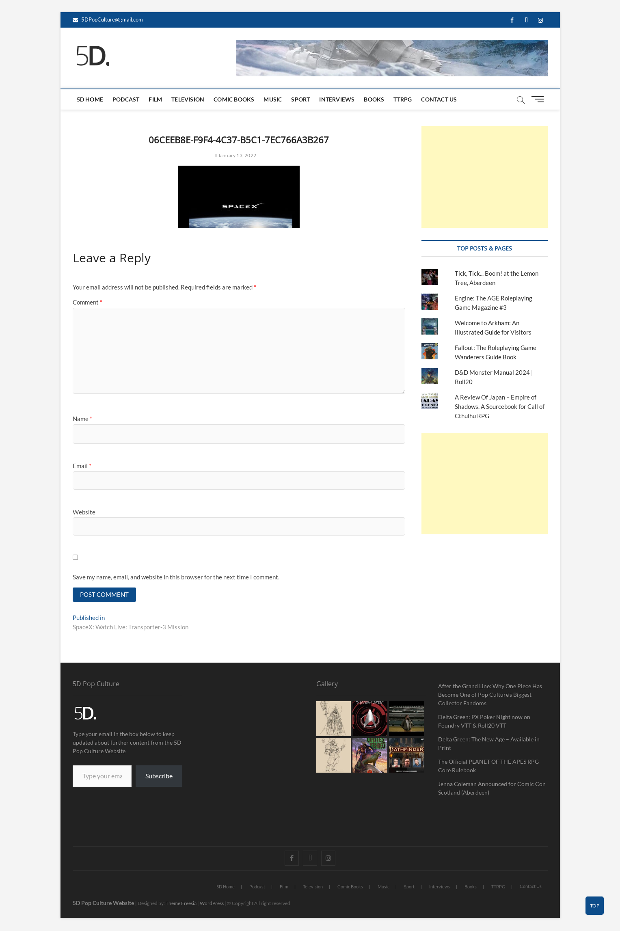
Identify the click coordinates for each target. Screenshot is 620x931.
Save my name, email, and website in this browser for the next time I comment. (176, 577)
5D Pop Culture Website (104, 903)
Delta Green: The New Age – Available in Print (489, 744)
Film (155, 99)
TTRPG (402, 99)
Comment (87, 302)
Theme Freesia (181, 904)
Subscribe (159, 776)
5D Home (90, 99)
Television (187, 99)
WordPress (212, 904)
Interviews (336, 99)
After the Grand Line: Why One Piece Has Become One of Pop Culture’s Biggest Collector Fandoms (490, 695)
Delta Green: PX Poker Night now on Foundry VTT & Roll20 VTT (484, 722)
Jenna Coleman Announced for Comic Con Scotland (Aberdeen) (492, 789)
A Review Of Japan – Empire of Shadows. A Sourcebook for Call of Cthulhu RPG (499, 406)
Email (82, 465)
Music (273, 99)
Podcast (125, 99)
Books (374, 99)
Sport (300, 99)
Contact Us (439, 99)
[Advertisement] (484, 177)
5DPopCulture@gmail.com (108, 19)
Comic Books (234, 99)
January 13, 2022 (235, 155)
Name (82, 418)
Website (84, 512)
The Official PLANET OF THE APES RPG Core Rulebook (488, 766)
